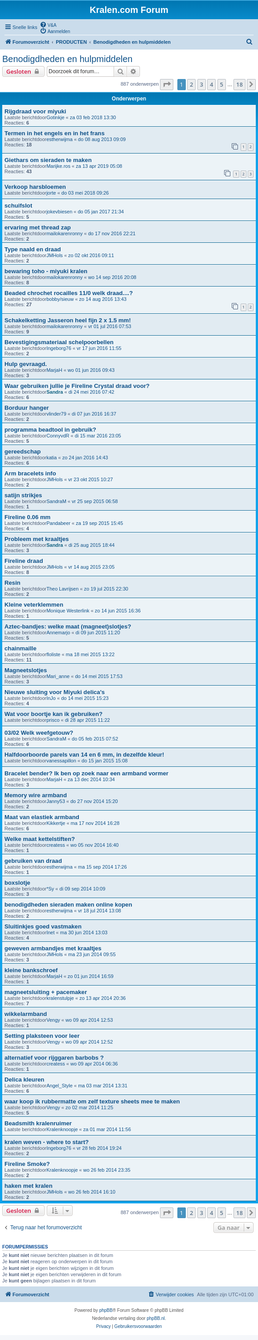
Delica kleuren (24, 1079)
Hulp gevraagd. (25, 364)
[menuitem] (48, 24)
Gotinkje (55, 117)
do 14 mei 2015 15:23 (84, 698)
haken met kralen (28, 1185)
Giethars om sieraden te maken (48, 160)
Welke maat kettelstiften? (39, 839)
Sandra (54, 392)
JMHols (54, 255)
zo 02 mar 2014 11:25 (89, 1107)
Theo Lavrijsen (62, 588)
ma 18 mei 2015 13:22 (90, 654)
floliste (53, 654)
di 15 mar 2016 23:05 (98, 435)
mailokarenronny (64, 233)
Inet (50, 932)
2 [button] (191, 84)
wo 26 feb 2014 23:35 (107, 1170)
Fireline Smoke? (27, 1164)
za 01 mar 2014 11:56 (107, 1129)
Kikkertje (55, 823)
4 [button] (211, 84)
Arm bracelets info (30, 473)
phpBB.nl (156, 1318)
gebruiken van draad (33, 860)
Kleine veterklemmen (33, 604)
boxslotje (17, 882)
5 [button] (221, 84)
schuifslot (18, 205)
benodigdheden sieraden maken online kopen (68, 904)
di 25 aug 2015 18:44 (92, 545)
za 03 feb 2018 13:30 (93, 117)
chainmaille (20, 648)
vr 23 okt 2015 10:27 (90, 479)
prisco (52, 720)
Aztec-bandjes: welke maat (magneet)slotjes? (67, 626)
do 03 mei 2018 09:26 (85, 193)
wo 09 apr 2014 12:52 (89, 1042)
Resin (12, 582)
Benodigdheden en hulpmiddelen (67, 59)
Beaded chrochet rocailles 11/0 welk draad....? (68, 293)
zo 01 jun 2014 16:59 (91, 976)
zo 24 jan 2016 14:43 (85, 457)
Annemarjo (58, 632)
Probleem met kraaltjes (36, 539)
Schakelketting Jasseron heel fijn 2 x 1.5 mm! (67, 320)
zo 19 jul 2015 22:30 (106, 588)
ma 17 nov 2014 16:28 (95, 823)
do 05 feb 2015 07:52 (95, 738)
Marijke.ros (58, 166)
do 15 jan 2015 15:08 (104, 760)
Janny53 (55, 801)
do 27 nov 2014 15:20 (94, 801)
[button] (166, 84)
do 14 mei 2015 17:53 (98, 676)
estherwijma (59, 139)
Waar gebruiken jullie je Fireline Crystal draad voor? (77, 386)
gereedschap (22, 451)
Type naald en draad (32, 249)
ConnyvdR (57, 435)
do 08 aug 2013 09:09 (102, 139)
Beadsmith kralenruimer (38, 1123)
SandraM (56, 501)
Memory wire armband (35, 795)
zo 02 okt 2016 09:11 (91, 255)
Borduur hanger (26, 407)
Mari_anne (58, 676)
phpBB (106, 1310)
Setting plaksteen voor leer (42, 1035)
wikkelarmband (25, 1014)
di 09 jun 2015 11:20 (98, 632)
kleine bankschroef (30, 970)
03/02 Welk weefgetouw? (38, 732)
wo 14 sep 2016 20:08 (112, 277)
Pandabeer (58, 523)
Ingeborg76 (58, 348)
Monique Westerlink (67, 610)
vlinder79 (56, 413)
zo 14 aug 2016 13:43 (103, 299)
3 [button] (201, 84)
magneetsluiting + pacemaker (45, 992)
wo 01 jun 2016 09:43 (91, 370)
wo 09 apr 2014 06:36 (94, 1063)
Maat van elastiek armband (41, 817)
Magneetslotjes (25, 670)
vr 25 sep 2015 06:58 (95, 501)
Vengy (53, 1020)
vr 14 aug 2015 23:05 (91, 567)
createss (55, 845)
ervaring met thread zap (37, 227)
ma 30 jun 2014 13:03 (83, 932)
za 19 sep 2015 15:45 (99, 523)
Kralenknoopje (62, 1129)
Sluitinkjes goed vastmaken (43, 926)
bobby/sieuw (60, 299)
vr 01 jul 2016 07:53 (109, 326)
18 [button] (239, 84)
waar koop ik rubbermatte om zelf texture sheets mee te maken (92, 1101)
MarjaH (54, 370)
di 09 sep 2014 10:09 (83, 888)
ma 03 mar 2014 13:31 (102, 1085)
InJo (51, 698)
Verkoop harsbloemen (35, 186)
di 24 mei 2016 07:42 (92, 392)
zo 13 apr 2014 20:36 (102, 998)
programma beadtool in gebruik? (50, 429)
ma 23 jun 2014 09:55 (91, 954)
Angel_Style (59, 1085)
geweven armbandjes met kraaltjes (53, 948)
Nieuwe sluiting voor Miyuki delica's (54, 692)
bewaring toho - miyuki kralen (45, 271)
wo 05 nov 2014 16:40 (94, 845)
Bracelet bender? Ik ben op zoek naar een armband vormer (86, 773)
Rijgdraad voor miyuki (35, 111)
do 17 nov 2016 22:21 (111, 233)
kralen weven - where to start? (46, 1142)
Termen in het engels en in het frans (54, 133)
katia (51, 457)
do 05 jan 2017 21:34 (101, 211)
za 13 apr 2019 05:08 (99, 166)
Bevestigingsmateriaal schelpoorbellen (59, 342)
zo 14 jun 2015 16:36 (118, 610)
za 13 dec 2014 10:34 (91, 779)
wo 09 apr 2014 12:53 (89, 1020)
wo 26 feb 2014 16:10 (91, 1191)
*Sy (50, 888)
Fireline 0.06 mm (27, 517)
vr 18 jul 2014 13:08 (99, 910)
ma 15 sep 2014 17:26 (102, 867)
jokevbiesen (59, 211)
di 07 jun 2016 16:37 (94, 413)
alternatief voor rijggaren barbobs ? (54, 1057)
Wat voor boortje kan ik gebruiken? (53, 714)
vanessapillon (61, 760)
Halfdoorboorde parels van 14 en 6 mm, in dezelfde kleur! (84, 754)
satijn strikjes (23, 495)
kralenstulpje (60, 998)
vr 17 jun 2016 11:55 (99, 348)
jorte (51, 193)
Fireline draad (23, 561)
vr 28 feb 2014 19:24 (99, 1148)
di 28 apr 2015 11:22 (87, 720)
